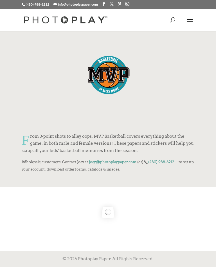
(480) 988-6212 (161, 162)
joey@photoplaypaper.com (112, 162)
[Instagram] (127, 4)
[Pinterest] (120, 4)
